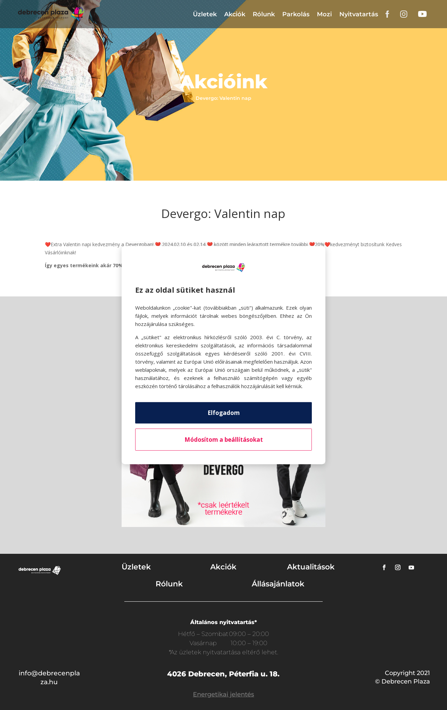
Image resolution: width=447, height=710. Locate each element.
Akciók (234, 14)
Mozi (324, 14)
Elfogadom (224, 413)
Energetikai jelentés (223, 694)
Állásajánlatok (278, 583)
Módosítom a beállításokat (223, 439)
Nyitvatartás (358, 14)
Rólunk (264, 14)
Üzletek (205, 14)
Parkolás (295, 14)
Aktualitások (311, 566)
